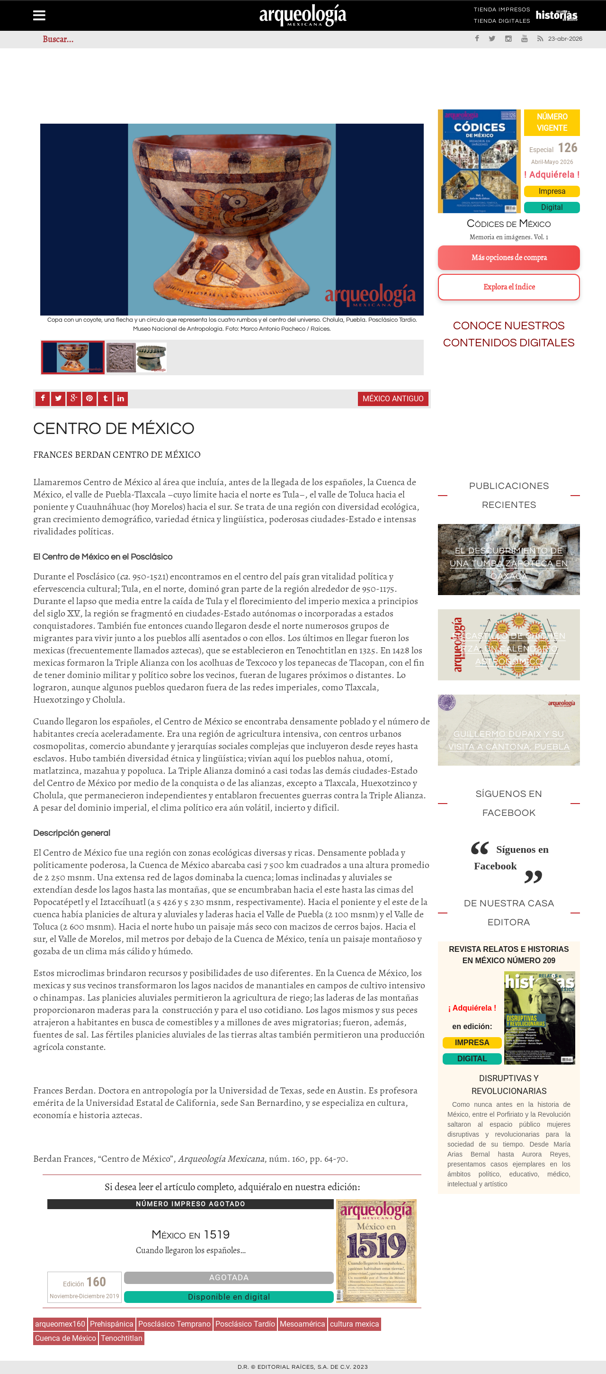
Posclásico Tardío (245, 1324)
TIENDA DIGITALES (502, 22)
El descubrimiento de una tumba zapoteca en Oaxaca (509, 564)
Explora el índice (509, 287)
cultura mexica (354, 1324)
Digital (552, 207)
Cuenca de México (65, 1338)
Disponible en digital (229, 1297)
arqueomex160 (60, 1324)
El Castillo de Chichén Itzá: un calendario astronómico (509, 649)
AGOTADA (229, 1277)
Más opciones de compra (509, 258)
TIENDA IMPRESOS (502, 11)
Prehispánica (112, 1324)
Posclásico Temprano (174, 1324)
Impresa (552, 191)
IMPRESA (472, 1043)
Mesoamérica (302, 1324)
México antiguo (393, 398)
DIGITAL (472, 1059)
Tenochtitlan (122, 1338)
